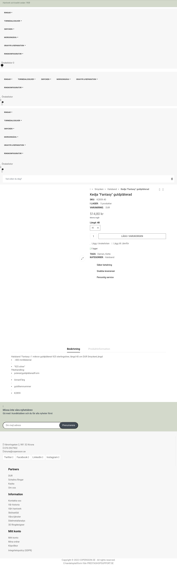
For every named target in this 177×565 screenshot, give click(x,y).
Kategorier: (97, 257)
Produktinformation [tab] (99, 348)
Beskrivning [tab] (73, 348)
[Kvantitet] (93, 236)
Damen (100, 254)
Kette (108, 254)
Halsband (109, 257)
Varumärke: (97, 207)
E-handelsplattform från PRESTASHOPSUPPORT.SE (88, 563)
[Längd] (95, 228)
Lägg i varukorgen (132, 236)
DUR (108, 207)
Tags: (93, 254)
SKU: (92, 199)
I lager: (94, 203)
